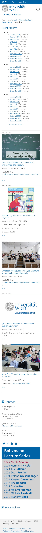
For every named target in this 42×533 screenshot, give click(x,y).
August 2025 (14, 51)
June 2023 (14, 79)
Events (10, 22)
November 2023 (15, 89)
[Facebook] (8, 443)
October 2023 (15, 86)
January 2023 (15, 67)
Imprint (13, 529)
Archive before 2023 (16, 124)
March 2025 (14, 39)
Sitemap (6, 529)
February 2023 (15, 69)
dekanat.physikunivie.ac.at (12, 426)
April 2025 (13, 42)
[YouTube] (12, 443)
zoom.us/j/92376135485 (21, 383)
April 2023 (13, 74)
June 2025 (14, 47)
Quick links (22, 2)
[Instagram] (16, 443)
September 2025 (16, 54)
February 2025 (15, 37)
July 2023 (13, 81)
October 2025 (15, 56)
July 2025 (13, 49)
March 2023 (14, 72)
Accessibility (21, 529)
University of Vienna (17, 20)
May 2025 (13, 44)
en (4, 2)
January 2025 (15, 35)
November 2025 (15, 59)
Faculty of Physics (12, 14)
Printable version (27, 531)
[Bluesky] (4, 443)
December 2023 (15, 91)
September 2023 (16, 84)
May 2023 (13, 76)
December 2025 (15, 61)
